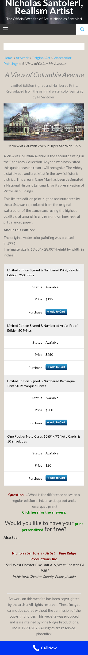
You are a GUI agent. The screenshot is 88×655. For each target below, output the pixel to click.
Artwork (22, 58)
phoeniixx (44, 634)
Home (8, 58)
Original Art (41, 58)
